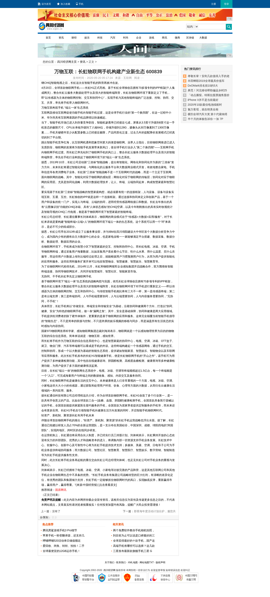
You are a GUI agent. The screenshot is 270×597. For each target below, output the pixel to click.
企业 (138, 37)
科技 (100, 37)
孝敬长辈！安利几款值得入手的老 (208, 76)
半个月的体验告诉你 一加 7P (205, 119)
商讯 (164, 37)
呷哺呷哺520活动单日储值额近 (62, 540)
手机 (79, 4)
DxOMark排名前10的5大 (203, 85)
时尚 (125, 37)
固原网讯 (60, 489)
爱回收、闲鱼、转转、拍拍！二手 (63, 545)
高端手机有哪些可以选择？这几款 (134, 545)
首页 (48, 37)
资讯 (61, 37)
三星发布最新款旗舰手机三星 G (132, 551)
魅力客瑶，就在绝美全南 (203, 109)
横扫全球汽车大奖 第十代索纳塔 (207, 114)
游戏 (151, 37)
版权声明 (160, 562)
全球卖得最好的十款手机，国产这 (134, 540)
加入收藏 (63, 4)
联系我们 (121, 562)
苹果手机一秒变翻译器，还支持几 (63, 535)
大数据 (203, 37)
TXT (151, 562)
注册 (213, 4)
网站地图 (144, 562)
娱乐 (87, 37)
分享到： (45, 517)
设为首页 (44, 4)
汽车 (112, 37)
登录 (226, 4)
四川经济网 (109, 570)
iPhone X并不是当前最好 (203, 99)
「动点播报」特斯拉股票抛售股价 (208, 95)
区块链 (190, 37)
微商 (177, 37)
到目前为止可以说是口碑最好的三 (134, 535)
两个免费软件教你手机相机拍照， (134, 530)
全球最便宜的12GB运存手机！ (61, 551)
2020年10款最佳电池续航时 (205, 104)
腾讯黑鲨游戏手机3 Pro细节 (60, 530)
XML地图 (133, 562)
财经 (74, 37)
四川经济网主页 (67, 61)
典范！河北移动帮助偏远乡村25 (207, 90)
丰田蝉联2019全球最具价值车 (206, 80)
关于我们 (109, 562)
